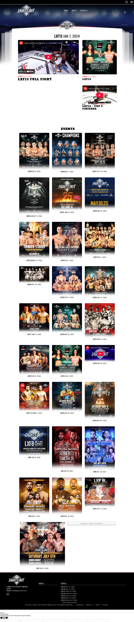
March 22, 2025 (69, 600)
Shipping (79, 605)
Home (66, 10)
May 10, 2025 (68, 598)
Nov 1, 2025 (68, 589)
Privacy (105, 605)
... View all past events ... (70, 602)
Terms (97, 605)
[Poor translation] (5, 617)
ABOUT (74, 10)
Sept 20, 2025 (68, 591)
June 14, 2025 (68, 596)
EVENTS (83, 10)
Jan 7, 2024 (25, 76)
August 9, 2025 (69, 593)
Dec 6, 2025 (68, 587)
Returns (89, 605)
